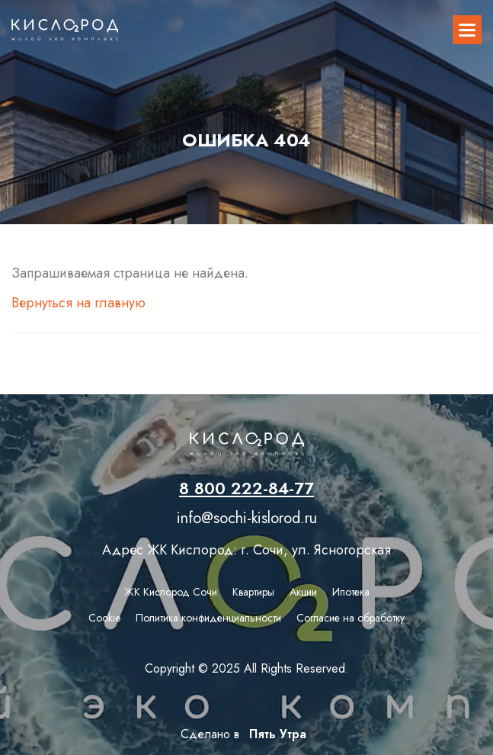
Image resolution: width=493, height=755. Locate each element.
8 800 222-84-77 (246, 488)
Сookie (104, 617)
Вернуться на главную (78, 303)
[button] (467, 29)
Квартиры (253, 591)
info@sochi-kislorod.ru (247, 518)
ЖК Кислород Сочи (170, 591)
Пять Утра (274, 733)
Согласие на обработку (350, 617)
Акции (303, 591)
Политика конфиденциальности (208, 617)
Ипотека (351, 591)
